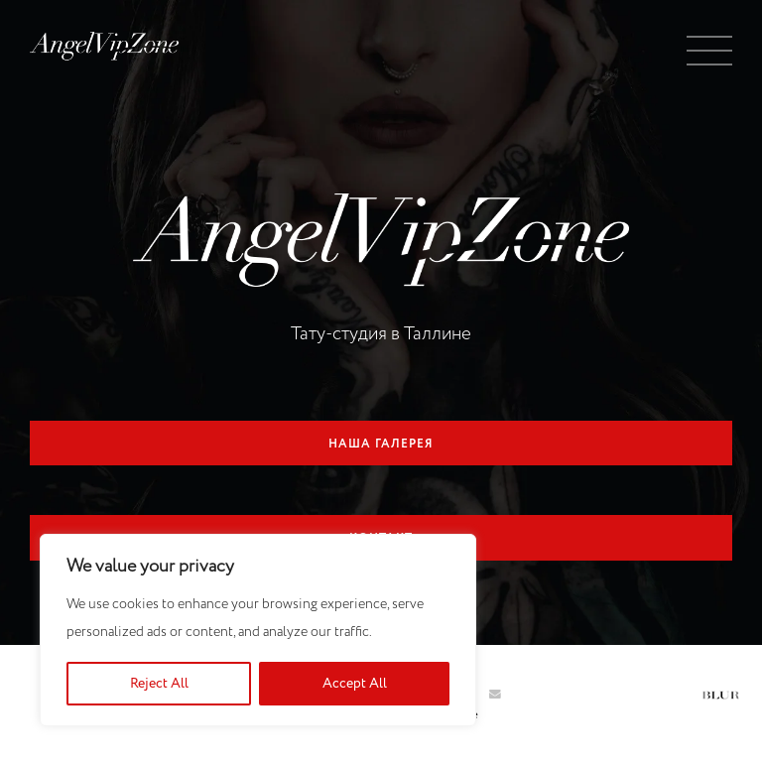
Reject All (159, 684)
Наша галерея (381, 444)
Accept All (354, 684)
